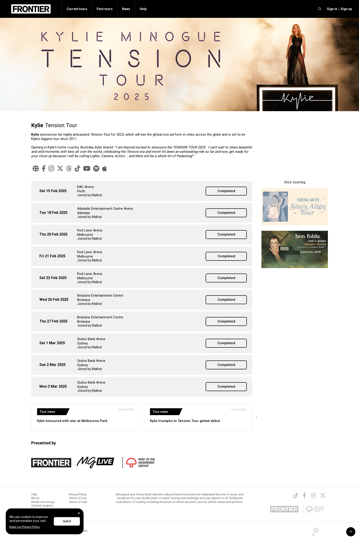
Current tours (77, 9)
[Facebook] (44, 168)
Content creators (42, 505)
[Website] (36, 168)
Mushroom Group (42, 502)
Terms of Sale (78, 502)
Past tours (105, 9)
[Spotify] (96, 168)
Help (143, 9)
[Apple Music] (104, 168)
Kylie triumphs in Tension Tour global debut (185, 421)
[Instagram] (51, 168)
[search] (320, 9)
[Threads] (69, 168)
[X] (60, 168)
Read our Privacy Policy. (24, 527)
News (126, 9)
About (35, 498)
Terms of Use (78, 498)
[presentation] (256, 418)
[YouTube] (86, 168)
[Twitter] (323, 495)
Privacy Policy (78, 494)
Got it (67, 521)
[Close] (79, 513)
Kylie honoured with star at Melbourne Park (72, 421)
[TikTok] (77, 168)
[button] (331, 9)
